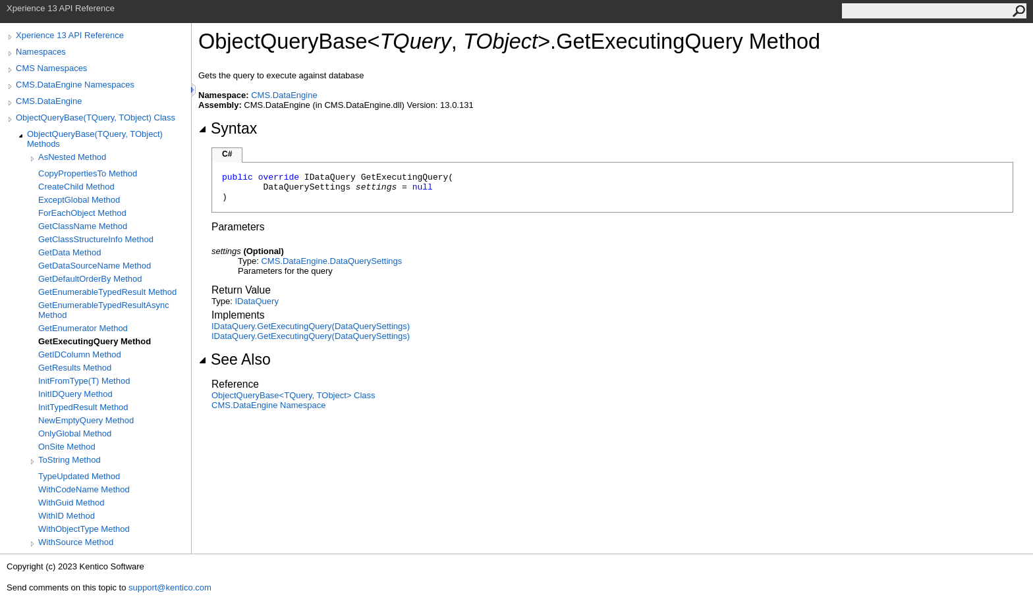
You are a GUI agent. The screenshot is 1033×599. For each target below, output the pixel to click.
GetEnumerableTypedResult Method (107, 292)
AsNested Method (72, 157)
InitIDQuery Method (75, 394)
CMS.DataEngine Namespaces (75, 85)
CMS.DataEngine (49, 101)
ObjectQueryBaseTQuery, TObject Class (293, 395)
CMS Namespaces (51, 68)
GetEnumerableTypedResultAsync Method (103, 310)
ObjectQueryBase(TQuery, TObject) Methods (95, 139)
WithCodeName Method (84, 489)
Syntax (227, 128)
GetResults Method (74, 368)
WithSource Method (75, 542)
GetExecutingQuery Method (94, 341)
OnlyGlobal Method (74, 433)
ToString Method (69, 460)
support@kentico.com (169, 587)
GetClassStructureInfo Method (96, 239)
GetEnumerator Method (83, 328)
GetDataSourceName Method (94, 266)
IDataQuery (256, 301)
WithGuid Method (71, 503)
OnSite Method (67, 447)
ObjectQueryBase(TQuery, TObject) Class (95, 117)
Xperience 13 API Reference (70, 35)
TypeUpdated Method (79, 476)
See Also (234, 359)
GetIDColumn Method (79, 354)
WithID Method (66, 516)
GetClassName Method (82, 226)
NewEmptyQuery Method (86, 420)
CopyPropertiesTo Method (87, 173)
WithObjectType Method (84, 529)
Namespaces (41, 52)
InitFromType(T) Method (84, 381)
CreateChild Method (76, 187)
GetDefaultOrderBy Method (90, 279)
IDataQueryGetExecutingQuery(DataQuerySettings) (310, 326)
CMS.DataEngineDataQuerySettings (331, 261)
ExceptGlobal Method (79, 200)
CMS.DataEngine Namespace (268, 405)
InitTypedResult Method (83, 407)
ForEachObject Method (82, 213)
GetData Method (69, 252)
